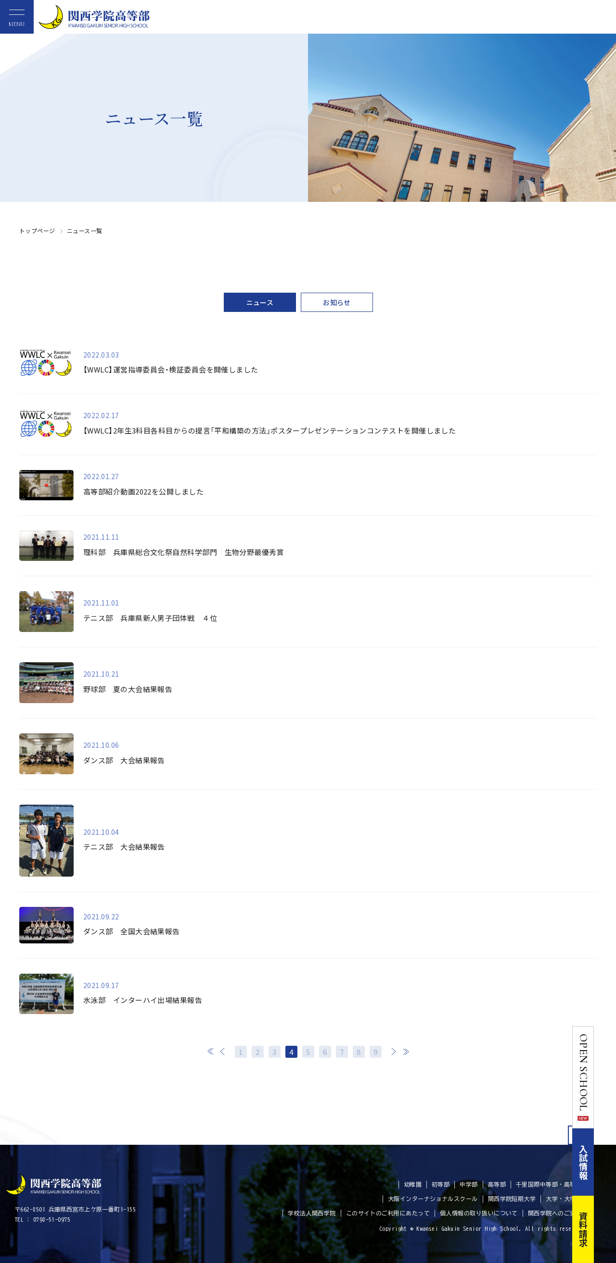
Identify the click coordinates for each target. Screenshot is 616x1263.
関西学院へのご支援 (555, 1213)
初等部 (440, 1184)
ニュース (260, 302)
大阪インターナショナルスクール (433, 1198)
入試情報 (605, 1162)
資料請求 (605, 1229)
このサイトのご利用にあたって (388, 1213)
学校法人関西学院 (312, 1213)
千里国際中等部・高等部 (549, 1184)
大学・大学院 (564, 1198)
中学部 (468, 1184)
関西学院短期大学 (512, 1198)
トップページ (37, 230)
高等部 (497, 1184)
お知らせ (337, 302)
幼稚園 (413, 1184)
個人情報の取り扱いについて (479, 1213)
